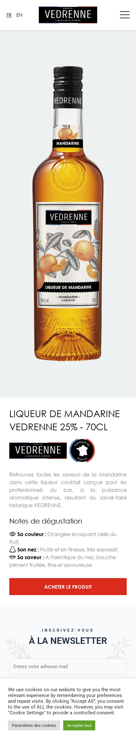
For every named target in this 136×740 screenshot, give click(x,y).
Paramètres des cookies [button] (34, 725)
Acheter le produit (68, 587)
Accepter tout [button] (79, 725)
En (19, 15)
